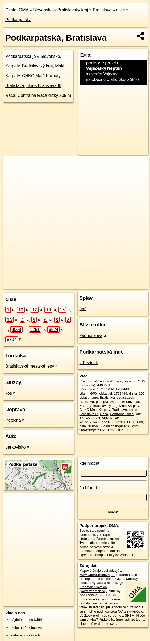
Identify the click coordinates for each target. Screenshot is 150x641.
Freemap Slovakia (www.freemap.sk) (93, 589)
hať (83, 308)
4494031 (103, 385)
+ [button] (12, 165)
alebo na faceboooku (26, 628)
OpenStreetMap (46, 284)
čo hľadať (89, 487)
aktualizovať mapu (108, 381)
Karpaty (12, 66)
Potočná (13, 420)
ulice (120, 10)
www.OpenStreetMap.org (99, 575)
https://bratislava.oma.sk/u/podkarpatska (119, 284)
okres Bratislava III (43, 85)
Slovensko (43, 10)
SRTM (129, 615)
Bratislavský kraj (72, 10)
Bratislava (102, 10)
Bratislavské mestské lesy (29, 366)
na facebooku (94, 532)
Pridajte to (106, 619)
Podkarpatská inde (102, 352)
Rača (10, 95)
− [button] (12, 173)
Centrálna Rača (32, 95)
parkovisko (15, 447)
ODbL (119, 579)
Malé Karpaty (129, 406)
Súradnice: (88, 389)
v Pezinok (89, 362)
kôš (8, 393)
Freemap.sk (74, 284)
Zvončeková (91, 335)
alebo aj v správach (25, 635)
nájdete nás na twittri (26, 620)
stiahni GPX (89, 393)
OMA (23, 10)
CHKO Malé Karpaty (41, 76)
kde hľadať (90, 463)
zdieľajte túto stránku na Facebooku (98, 537)
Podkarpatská (18, 20)
